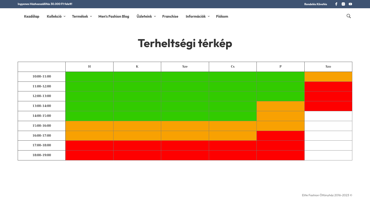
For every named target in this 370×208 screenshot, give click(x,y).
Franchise (170, 16)
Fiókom (222, 16)
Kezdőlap (31, 16)
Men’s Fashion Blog (113, 16)
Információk (196, 16)
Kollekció (54, 16)
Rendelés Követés (315, 4)
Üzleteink (144, 16)
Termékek (80, 16)
